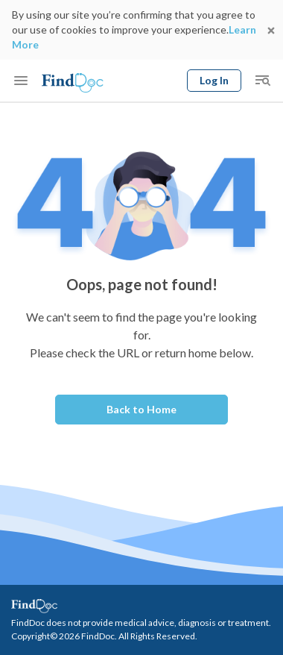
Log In (214, 80)
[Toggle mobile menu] (21, 80)
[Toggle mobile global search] (262, 80)
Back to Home (141, 409)
